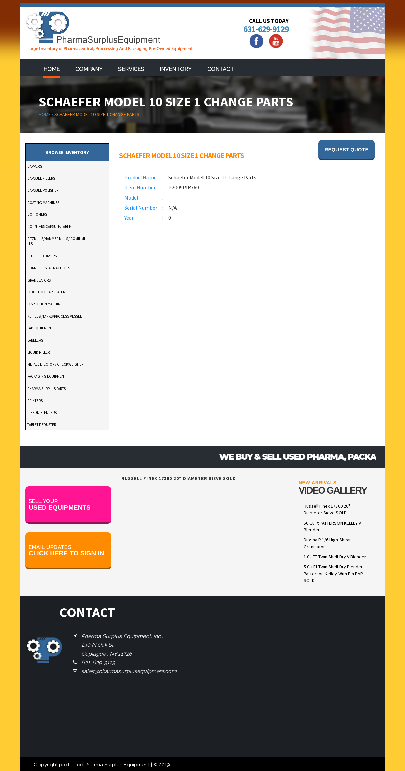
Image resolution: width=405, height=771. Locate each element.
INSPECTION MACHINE (44, 304)
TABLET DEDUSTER (41, 424)
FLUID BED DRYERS (42, 256)
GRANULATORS (39, 280)
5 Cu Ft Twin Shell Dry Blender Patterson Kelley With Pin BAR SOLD (333, 573)
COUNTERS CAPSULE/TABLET (50, 226)
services (131, 69)
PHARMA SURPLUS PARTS (46, 388)
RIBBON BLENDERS (42, 412)
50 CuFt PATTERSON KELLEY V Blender (332, 526)
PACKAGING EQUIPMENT (46, 376)
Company (89, 69)
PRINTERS (35, 400)
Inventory (176, 69)
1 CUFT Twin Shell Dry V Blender (335, 557)
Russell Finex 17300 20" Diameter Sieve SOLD (327, 509)
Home (51, 69)
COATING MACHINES (43, 202)
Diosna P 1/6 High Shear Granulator (327, 543)
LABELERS (35, 340)
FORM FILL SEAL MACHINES (48, 268)
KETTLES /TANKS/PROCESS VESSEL (54, 316)
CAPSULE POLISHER (42, 190)
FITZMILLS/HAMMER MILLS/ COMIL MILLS (56, 241)
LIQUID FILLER (38, 352)
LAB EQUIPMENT (40, 328)
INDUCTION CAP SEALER (46, 292)
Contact (220, 69)
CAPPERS (34, 166)
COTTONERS (37, 214)
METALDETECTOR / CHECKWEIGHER (55, 364)
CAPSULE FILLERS (41, 178)
